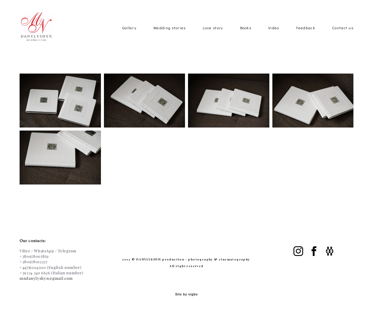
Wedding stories (169, 36)
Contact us (342, 36)
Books (246, 36)
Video (273, 36)
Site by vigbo (186, 294)
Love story (213, 36)
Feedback (305, 36)
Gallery (129, 36)
